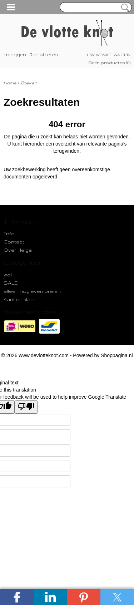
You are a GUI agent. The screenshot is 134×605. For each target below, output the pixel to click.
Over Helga (18, 249)
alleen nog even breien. (32, 291)
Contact (14, 241)
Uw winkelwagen (108, 55)
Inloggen (15, 54)
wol (8, 274)
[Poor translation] (26, 407)
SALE (11, 282)
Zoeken (123, 7)
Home (10, 82)
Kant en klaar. (20, 299)
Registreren (43, 54)
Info (9, 233)
